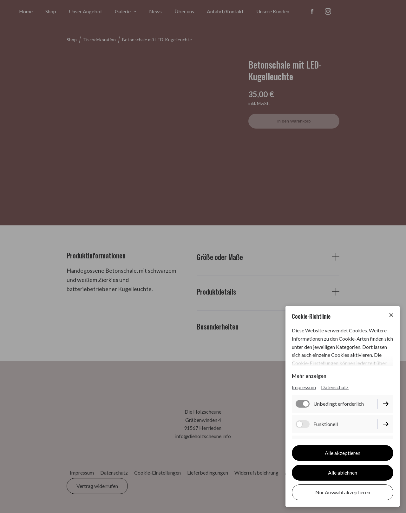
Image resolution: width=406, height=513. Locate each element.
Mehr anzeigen (309, 376)
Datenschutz (335, 387)
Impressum (304, 387)
